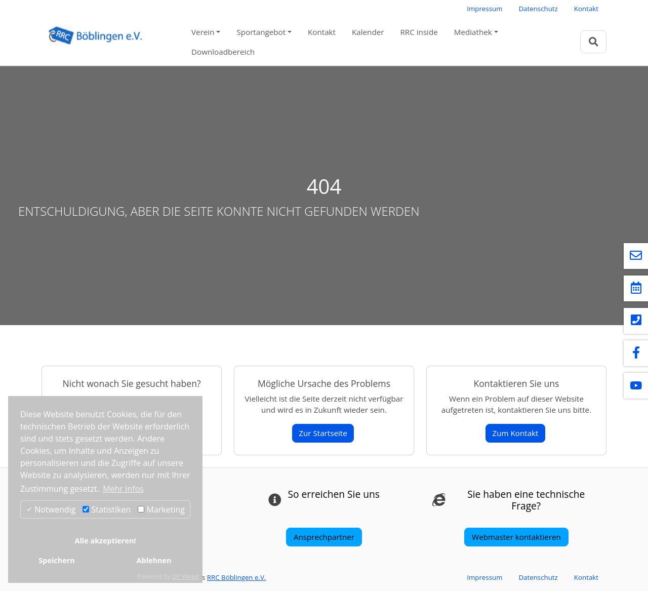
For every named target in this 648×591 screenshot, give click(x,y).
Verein (202, 32)
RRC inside (418, 32)
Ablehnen (154, 560)
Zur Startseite (323, 433)
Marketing (161, 509)
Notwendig (50, 509)
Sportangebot (261, 32)
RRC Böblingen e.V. (236, 577)
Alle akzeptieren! (105, 540)
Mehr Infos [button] (123, 488)
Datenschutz (537, 8)
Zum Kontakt (515, 433)
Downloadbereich (223, 52)
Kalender (368, 32)
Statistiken (107, 509)
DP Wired (185, 576)
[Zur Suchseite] (593, 41)
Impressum (484, 8)
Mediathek (473, 32)
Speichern (56, 560)
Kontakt (586, 8)
